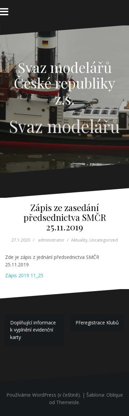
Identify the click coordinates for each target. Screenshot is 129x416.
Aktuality (79, 240)
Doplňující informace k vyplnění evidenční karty (33, 329)
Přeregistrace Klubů (97, 322)
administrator (51, 240)
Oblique (114, 395)
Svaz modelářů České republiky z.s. (64, 83)
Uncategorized (103, 240)
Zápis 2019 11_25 (24, 275)
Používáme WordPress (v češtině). (43, 395)
